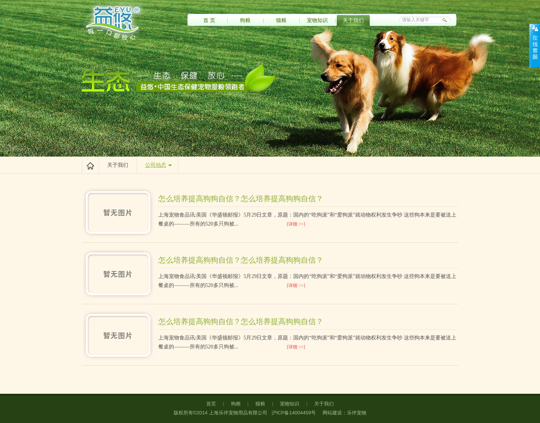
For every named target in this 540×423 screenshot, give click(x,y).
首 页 (209, 20)
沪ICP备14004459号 (293, 413)
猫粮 (281, 20)
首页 (211, 404)
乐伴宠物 (356, 413)
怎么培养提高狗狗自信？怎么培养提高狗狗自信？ (240, 198)
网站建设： (334, 413)
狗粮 (245, 20)
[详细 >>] (296, 224)
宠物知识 (317, 20)
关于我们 (353, 20)
